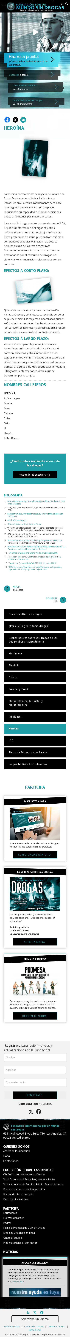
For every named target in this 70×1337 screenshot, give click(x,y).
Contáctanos (10, 1161)
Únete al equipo (12, 1237)
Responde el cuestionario (18, 1194)
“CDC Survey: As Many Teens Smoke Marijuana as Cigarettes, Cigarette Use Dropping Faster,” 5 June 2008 (35, 568)
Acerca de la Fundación (16, 1151)
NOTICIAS (10, 1252)
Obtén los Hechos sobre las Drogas (24, 1174)
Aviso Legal (35, 1329)
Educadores (10, 1213)
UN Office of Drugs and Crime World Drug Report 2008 (32, 553)
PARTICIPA (35, 787)
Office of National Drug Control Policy (24, 524)
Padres (7, 1223)
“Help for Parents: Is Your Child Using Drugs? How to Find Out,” (35, 540)
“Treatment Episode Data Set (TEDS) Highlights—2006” (32, 563)
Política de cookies (33, 1326)
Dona (6, 1156)
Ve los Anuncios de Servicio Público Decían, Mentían (33, 1184)
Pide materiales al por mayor (20, 1242)
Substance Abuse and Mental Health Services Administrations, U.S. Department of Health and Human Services (36, 547)
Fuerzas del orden (13, 1218)
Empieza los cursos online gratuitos (24, 1189)
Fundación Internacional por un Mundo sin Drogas (35, 1127)
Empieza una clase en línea (19, 1232)
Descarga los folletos (15, 1199)
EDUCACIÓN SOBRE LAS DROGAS (28, 1170)
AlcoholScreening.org (16, 520)
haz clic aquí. (18, 1281)
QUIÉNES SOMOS (16, 1146)
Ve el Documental (29, 1179)
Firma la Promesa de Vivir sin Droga (24, 1227)
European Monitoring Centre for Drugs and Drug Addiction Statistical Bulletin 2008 (34, 558)
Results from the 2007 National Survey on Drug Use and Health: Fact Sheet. (35, 515)
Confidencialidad (11, 1326)
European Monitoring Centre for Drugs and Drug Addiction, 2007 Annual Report (36, 502)
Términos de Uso (56, 1326)
